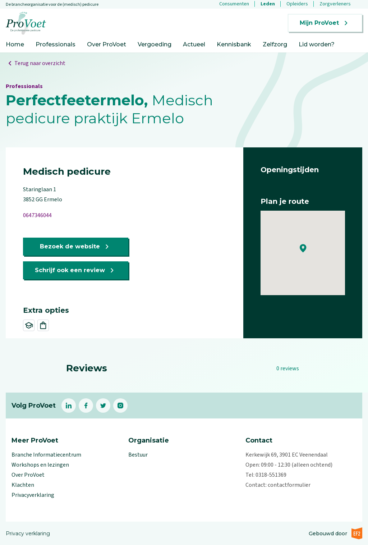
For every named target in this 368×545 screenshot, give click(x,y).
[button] (303, 248)
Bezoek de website (75, 246)
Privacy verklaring (28, 533)
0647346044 (37, 215)
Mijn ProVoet (325, 23)
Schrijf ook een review (75, 270)
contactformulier (289, 485)
